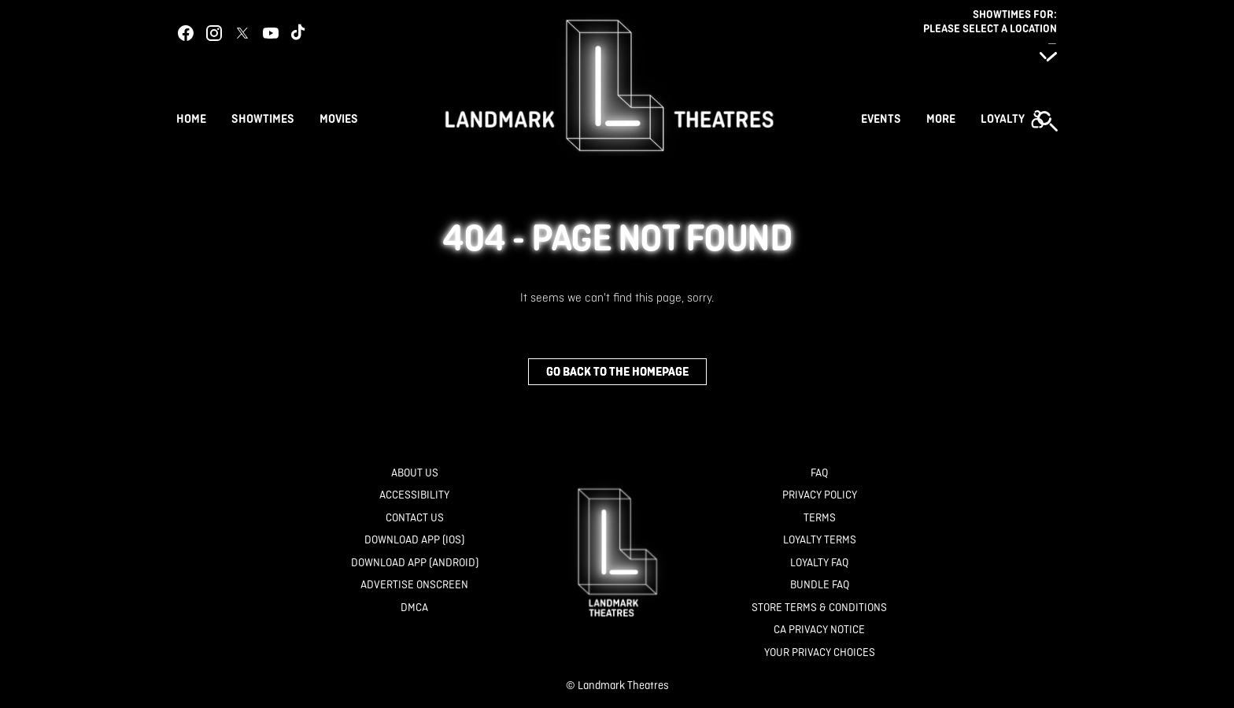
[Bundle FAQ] (819, 584)
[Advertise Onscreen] (414, 584)
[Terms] (820, 517)
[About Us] (414, 472)
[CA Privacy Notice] (819, 629)
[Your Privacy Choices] (819, 652)
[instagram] (214, 33)
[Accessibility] (414, 495)
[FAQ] (819, 472)
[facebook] (185, 33)
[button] (1012, 119)
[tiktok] (299, 33)
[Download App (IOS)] (414, 539)
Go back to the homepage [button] (617, 371)
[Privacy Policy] (819, 495)
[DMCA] (414, 607)
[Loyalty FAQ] (819, 562)
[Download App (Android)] (414, 562)
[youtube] (270, 33)
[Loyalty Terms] (819, 539)
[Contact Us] (415, 517)
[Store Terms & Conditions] (819, 607)
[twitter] (242, 33)
